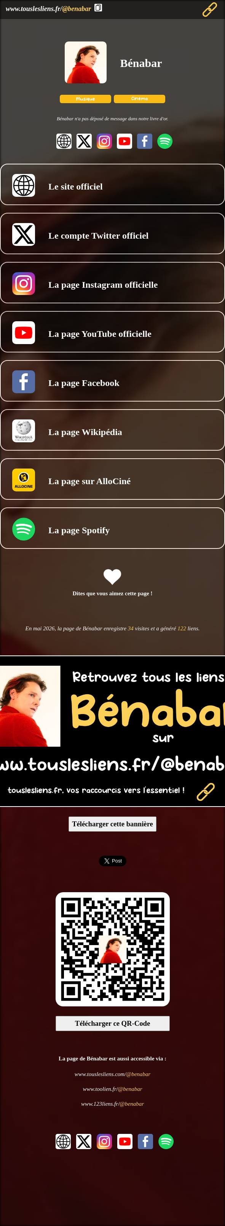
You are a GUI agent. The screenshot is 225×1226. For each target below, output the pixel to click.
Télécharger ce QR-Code (112, 1023)
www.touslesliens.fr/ (48, 9)
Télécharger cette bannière (112, 824)
